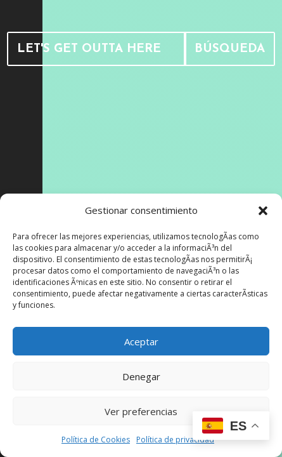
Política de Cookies (95, 439)
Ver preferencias (141, 411)
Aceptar (141, 341)
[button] (263, 210)
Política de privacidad (175, 439)
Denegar (141, 376)
